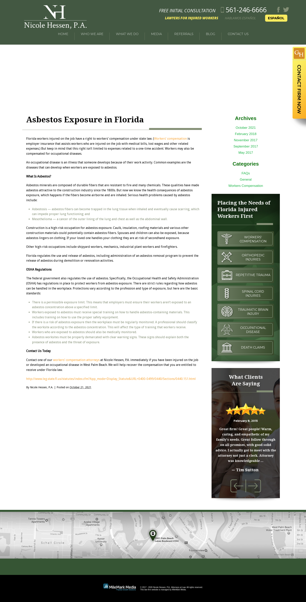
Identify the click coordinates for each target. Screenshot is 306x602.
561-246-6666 (257, 8)
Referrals (183, 32)
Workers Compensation (245, 186)
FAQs (246, 173)
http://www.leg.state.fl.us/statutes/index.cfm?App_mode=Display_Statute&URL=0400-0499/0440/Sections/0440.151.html (111, 379)
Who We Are (92, 32)
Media (156, 32)
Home (63, 32)
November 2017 (246, 140)
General (246, 179)
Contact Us (238, 32)
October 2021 (246, 128)
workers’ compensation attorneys (76, 360)
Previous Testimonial (236, 485)
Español (287, 17)
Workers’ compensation (170, 138)
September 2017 (245, 146)
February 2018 (246, 134)
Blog (210, 32)
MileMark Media (179, 590)
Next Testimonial (254, 485)
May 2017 (245, 152)
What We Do (127, 32)
